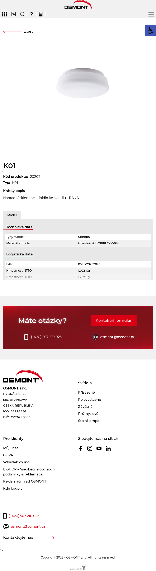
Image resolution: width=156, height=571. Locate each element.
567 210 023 (46, 337)
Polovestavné (89, 400)
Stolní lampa (88, 421)
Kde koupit (12, 488)
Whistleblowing (16, 462)
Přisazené (86, 392)
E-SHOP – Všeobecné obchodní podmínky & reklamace (29, 471)
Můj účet (10, 448)
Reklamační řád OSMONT (24, 481)
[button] (150, 30)
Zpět (28, 31)
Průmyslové (88, 414)
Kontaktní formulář (114, 320)
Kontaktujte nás (18, 537)
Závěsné (85, 407)
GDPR (8, 455)
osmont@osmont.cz (117, 337)
